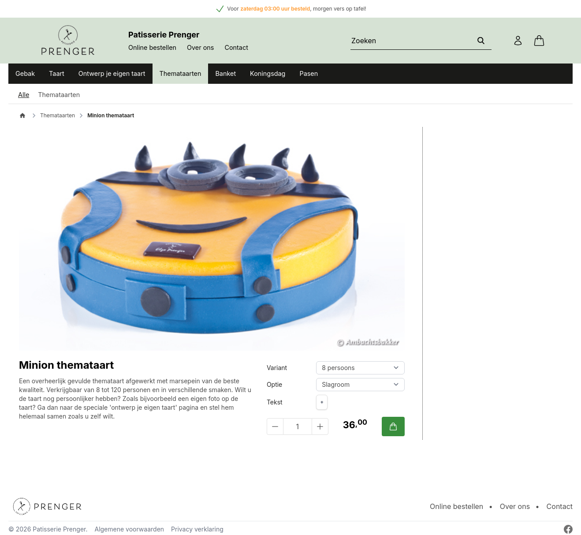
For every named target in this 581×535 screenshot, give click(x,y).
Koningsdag (267, 73)
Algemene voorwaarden (129, 529)
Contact (236, 47)
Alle (23, 94)
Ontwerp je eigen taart (111, 73)
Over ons (200, 47)
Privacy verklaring (197, 529)
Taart (56, 73)
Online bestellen (152, 47)
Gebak (25, 73)
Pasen (308, 73)
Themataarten (180, 73)
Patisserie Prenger (59, 529)
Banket (225, 73)
